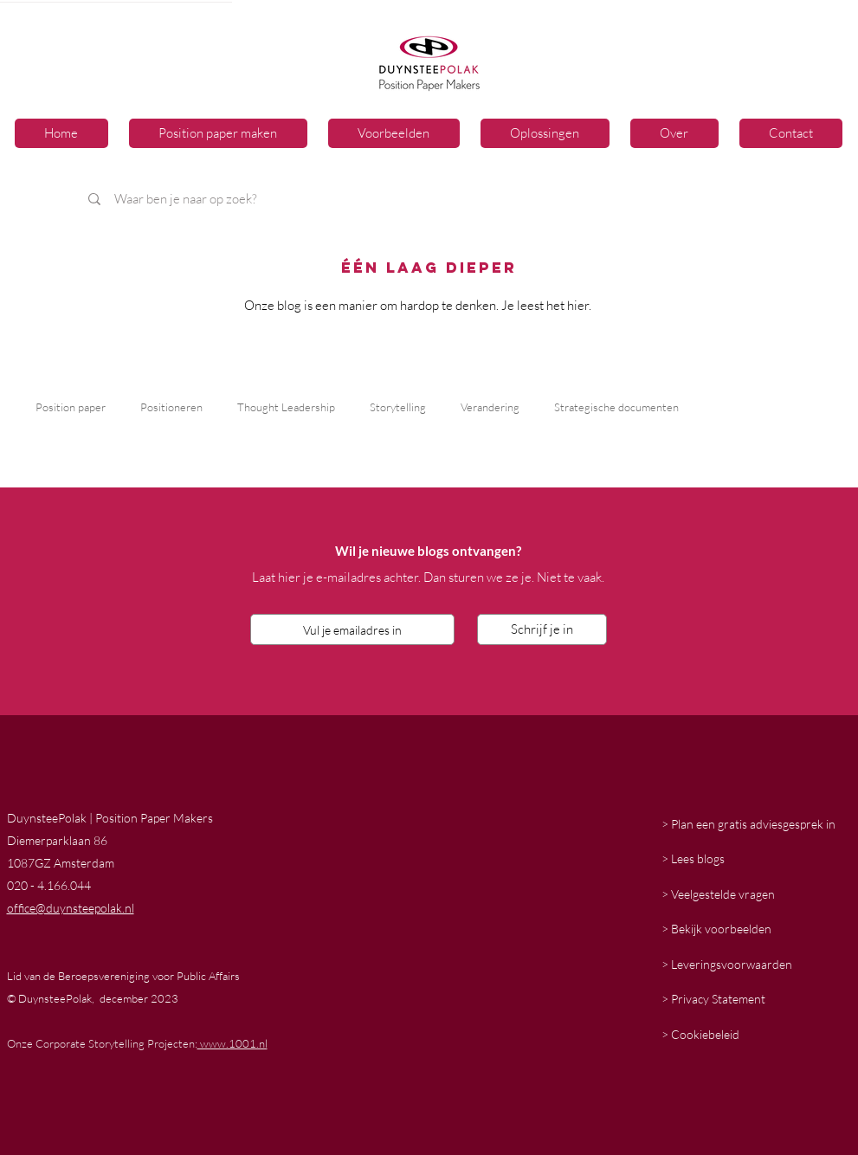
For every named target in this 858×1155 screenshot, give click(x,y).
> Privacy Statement (713, 998)
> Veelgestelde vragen (718, 894)
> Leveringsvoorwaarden (726, 964)
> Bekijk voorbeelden (716, 928)
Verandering (490, 407)
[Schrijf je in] (542, 629)
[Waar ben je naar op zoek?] (318, 198)
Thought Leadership (286, 407)
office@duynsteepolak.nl (70, 907)
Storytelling (398, 407)
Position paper (70, 407)
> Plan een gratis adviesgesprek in (748, 823)
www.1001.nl (232, 1043)
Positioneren (171, 407)
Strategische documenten (616, 407)
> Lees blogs (693, 858)
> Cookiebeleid (700, 1034)
